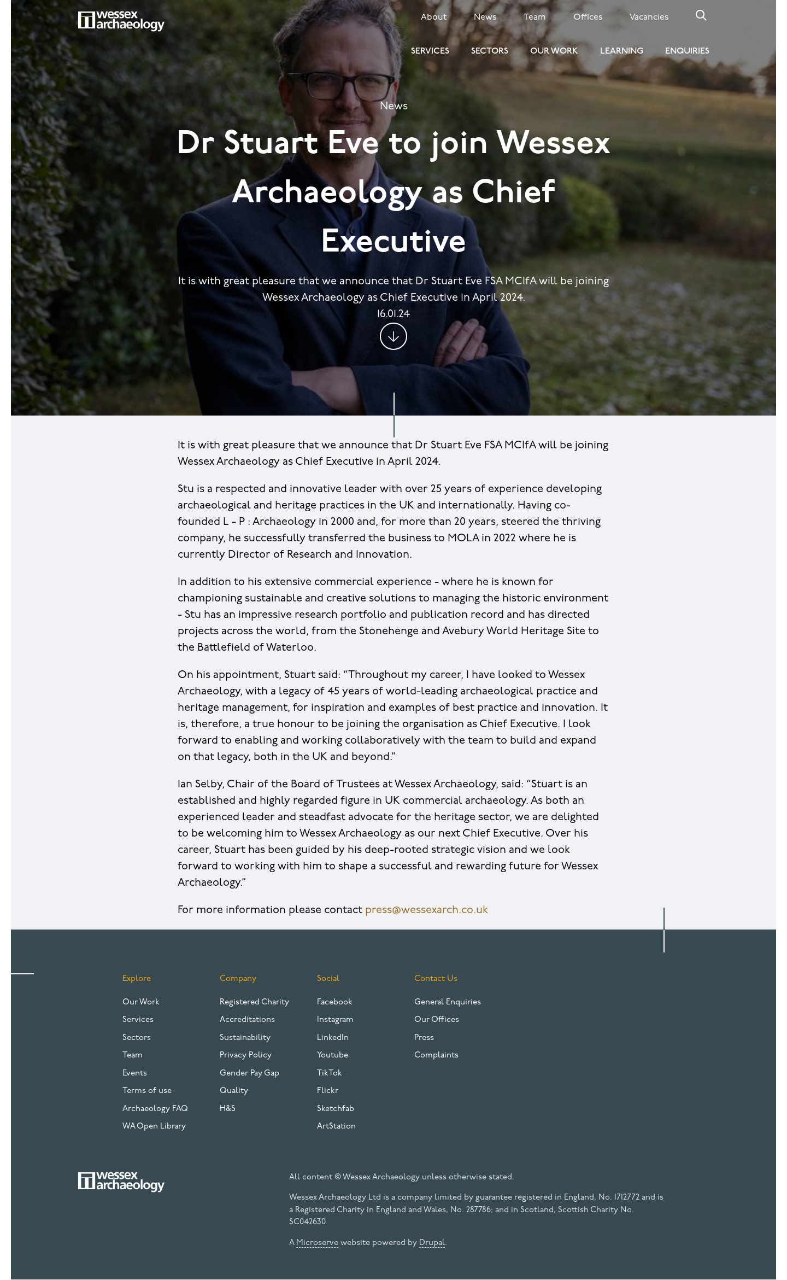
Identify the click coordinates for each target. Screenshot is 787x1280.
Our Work (554, 51)
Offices (587, 17)
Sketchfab (335, 1109)
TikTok (329, 1073)
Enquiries (687, 51)
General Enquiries (447, 1002)
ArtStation (336, 1127)
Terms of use (147, 1091)
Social (328, 979)
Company (238, 979)
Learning (621, 51)
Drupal (432, 1243)
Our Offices (436, 1020)
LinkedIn (333, 1038)
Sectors (489, 51)
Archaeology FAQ (155, 1109)
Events (134, 1073)
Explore (136, 979)
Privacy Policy (246, 1055)
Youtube (332, 1055)
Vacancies (649, 17)
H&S (228, 1109)
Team (535, 17)
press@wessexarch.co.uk (426, 910)
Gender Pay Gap (249, 1073)
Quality (234, 1091)
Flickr (327, 1091)
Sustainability (245, 1038)
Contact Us (435, 979)
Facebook (335, 1002)
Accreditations (247, 1020)
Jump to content (393, 336)
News (485, 17)
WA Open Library (154, 1127)
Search (701, 15)
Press (424, 1038)
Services (430, 51)
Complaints (436, 1055)
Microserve (317, 1243)
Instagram (335, 1020)
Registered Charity (254, 1002)
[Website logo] (121, 21)
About (434, 17)
